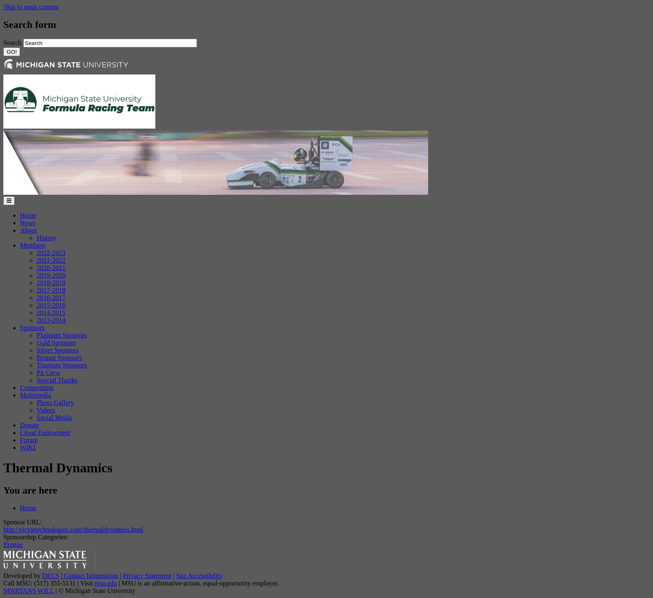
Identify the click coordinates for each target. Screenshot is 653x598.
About (28, 230)
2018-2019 (51, 282)
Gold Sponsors (56, 342)
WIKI (27, 447)
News (27, 222)
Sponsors (32, 327)
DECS (50, 575)
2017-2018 (51, 290)
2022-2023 (51, 252)
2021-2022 (51, 260)
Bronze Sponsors (59, 357)
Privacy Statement (147, 575)
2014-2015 (51, 312)
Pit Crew (48, 372)
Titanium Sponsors (62, 365)
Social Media (54, 417)
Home (28, 215)
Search (13, 42)
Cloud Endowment (45, 432)
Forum (29, 440)
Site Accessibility (199, 575)
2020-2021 (51, 267)
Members (32, 245)
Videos (46, 410)
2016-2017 (51, 297)
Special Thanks (57, 380)
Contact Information (90, 575)
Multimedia (35, 395)
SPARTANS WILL (28, 590)
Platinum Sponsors (62, 335)
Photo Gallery (55, 402)
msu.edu (106, 583)
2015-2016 (51, 305)
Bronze (12, 544)
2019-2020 (51, 275)
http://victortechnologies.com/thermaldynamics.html (73, 529)
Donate (29, 425)
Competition (36, 387)
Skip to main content (31, 6)
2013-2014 (51, 320)
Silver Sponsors (58, 350)
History (47, 237)
